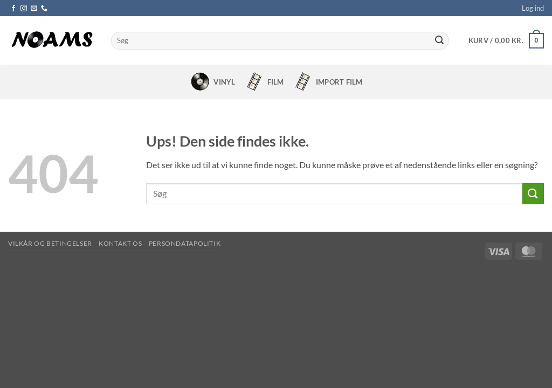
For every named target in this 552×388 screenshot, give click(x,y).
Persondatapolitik (184, 243)
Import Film (327, 82)
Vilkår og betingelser (50, 243)
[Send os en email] (34, 8)
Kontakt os (120, 243)
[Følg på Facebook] (13, 8)
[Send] (439, 41)
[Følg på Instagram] (23, 8)
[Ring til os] (44, 8)
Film (263, 82)
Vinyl (212, 82)
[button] (533, 8)
